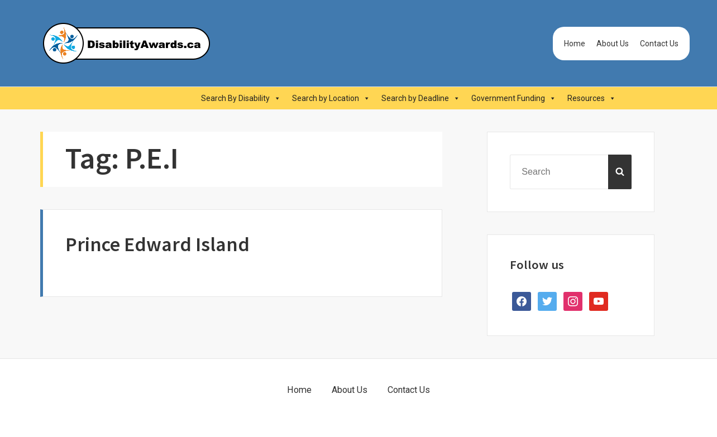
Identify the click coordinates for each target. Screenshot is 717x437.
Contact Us (659, 43)
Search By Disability (241, 98)
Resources (591, 98)
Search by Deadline (420, 98)
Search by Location (331, 98)
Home (574, 43)
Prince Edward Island (157, 244)
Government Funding (513, 98)
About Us (612, 43)
